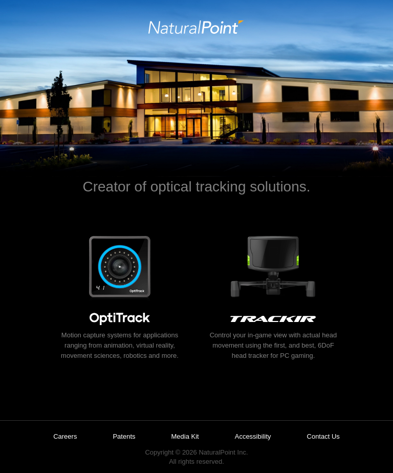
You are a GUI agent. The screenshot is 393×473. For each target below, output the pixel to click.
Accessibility (253, 436)
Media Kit (185, 436)
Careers (65, 436)
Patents (124, 436)
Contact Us (323, 436)
